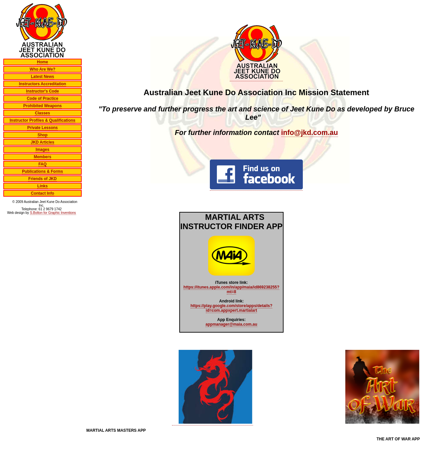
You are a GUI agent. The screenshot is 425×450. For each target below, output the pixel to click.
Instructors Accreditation (42, 84)
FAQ (43, 164)
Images (42, 149)
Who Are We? (42, 69)
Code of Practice (42, 98)
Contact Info (42, 193)
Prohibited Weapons (42, 105)
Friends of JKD (42, 178)
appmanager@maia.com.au (231, 324)
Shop (42, 135)
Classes (42, 113)
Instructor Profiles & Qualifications (42, 120)
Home (42, 62)
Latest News (42, 76)
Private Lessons (42, 127)
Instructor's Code (42, 91)
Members (42, 157)
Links (42, 186)
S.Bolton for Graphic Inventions (53, 213)
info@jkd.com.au (309, 133)
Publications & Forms (42, 171)
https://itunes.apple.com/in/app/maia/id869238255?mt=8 (232, 289)
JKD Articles (42, 142)
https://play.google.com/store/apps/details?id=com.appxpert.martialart (231, 308)
